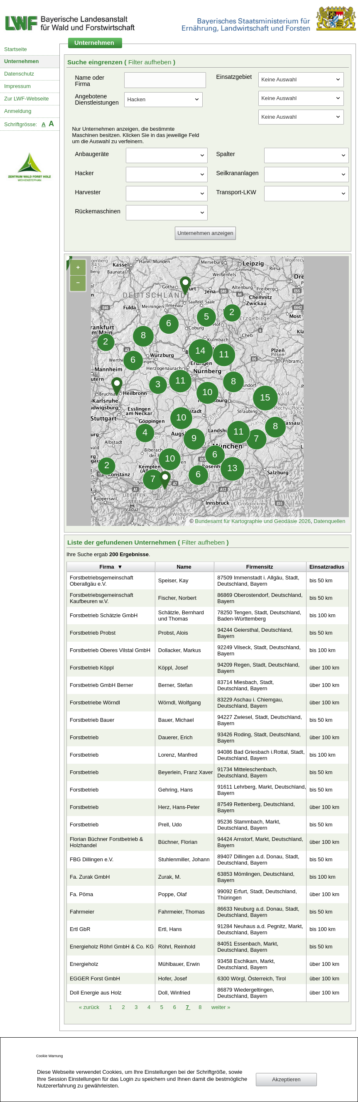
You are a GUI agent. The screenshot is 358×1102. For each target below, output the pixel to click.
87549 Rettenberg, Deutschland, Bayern (256, 807)
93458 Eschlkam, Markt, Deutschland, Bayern (246, 964)
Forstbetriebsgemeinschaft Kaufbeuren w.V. (101, 598)
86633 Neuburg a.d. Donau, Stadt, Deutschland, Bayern (258, 912)
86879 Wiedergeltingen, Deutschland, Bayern (245, 993)
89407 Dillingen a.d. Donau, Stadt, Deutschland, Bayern (258, 859)
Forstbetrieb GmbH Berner (101, 685)
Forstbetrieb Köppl (92, 668)
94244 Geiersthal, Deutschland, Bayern (254, 633)
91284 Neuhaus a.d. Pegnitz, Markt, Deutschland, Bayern (260, 929)
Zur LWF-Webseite (26, 98)
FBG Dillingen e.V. (91, 859)
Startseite (15, 49)
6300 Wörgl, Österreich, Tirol (251, 978)
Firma (107, 567)
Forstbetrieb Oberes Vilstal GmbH (110, 650)
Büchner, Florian (177, 842)
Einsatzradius (326, 567)
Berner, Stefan (175, 685)
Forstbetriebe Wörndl (95, 702)
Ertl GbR (80, 929)
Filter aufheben (150, 62)
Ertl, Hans (170, 929)
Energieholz (84, 964)
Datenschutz (19, 74)
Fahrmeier (82, 912)
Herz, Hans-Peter (179, 807)
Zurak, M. (169, 877)
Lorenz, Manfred (177, 755)
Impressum (17, 86)
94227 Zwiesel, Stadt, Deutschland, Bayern (259, 720)
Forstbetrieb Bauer (92, 720)
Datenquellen (329, 521)
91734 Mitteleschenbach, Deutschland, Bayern (247, 772)
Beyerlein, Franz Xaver (185, 772)
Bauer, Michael (176, 720)
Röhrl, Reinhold (176, 946)
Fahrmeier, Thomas (181, 912)
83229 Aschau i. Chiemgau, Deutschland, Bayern (250, 702)
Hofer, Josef (172, 978)
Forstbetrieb (84, 737)
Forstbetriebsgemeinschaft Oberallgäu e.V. (101, 580)
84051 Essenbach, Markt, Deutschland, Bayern (247, 947)
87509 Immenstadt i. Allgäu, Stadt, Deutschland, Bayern (258, 580)
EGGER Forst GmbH (95, 978)
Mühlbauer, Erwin (179, 964)
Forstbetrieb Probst (92, 633)
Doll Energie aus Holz (96, 993)
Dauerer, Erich (175, 737)
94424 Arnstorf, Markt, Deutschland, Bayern (260, 842)
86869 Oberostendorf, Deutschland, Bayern (259, 598)
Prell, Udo (170, 824)
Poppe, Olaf (172, 894)
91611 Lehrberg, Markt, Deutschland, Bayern (261, 790)
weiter (220, 1007)
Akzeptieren (286, 1079)
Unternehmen (21, 61)
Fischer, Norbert (177, 598)
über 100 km (324, 668)
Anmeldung (18, 111)
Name (184, 567)
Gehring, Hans (175, 790)
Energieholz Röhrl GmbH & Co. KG (112, 946)
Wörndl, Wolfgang (179, 702)
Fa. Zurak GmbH (90, 877)
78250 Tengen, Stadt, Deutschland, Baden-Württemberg (259, 615)
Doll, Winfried (174, 993)
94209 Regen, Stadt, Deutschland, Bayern (258, 668)
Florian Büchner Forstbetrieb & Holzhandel (106, 842)
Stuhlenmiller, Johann (184, 859)
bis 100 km (322, 615)
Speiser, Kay (173, 580)
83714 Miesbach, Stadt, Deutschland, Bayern (245, 685)
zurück (90, 1007)
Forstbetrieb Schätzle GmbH (103, 615)
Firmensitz (259, 567)
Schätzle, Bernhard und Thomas (181, 615)
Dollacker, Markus (179, 650)
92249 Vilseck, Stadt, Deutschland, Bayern (259, 650)
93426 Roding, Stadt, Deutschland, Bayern (259, 737)
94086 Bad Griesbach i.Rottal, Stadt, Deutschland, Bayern (260, 755)
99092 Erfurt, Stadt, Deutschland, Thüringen (257, 894)
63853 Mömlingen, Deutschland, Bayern (255, 877)
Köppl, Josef (173, 668)
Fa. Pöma (81, 894)
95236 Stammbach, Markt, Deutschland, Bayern (248, 825)
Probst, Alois (173, 633)
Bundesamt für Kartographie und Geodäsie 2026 (253, 521)
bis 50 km (320, 580)
